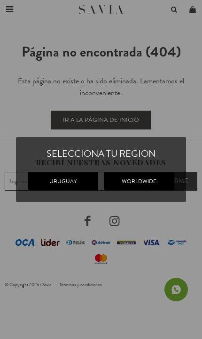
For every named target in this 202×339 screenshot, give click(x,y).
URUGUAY (63, 181)
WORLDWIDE (139, 181)
